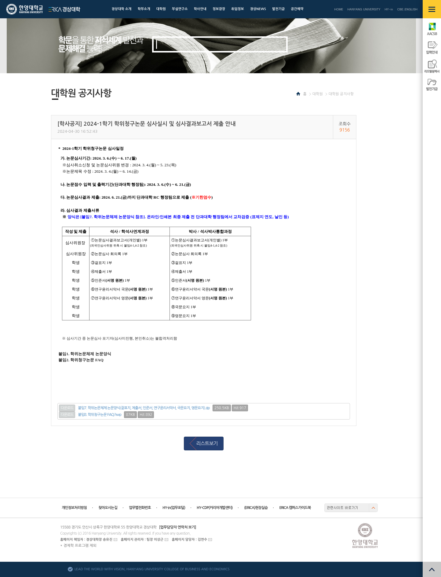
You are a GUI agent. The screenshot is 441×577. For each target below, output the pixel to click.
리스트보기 (206, 443)
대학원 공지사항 (341, 94)
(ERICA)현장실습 (256, 508)
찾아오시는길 (107, 508)
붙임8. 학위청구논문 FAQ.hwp (99, 415)
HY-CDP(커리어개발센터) (214, 508)
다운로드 (67, 408)
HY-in (389, 9)
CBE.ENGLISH (407, 9)
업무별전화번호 (140, 508)
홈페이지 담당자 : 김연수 (189, 539)
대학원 (317, 94)
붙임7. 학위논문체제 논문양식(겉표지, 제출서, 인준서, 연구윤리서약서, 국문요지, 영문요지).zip (144, 408)
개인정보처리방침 (74, 508)
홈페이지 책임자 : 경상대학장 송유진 (86, 539)
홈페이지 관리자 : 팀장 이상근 (142, 539)
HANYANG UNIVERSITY (364, 9)
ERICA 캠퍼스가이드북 (295, 508)
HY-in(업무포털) (173, 508)
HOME (338, 9)
